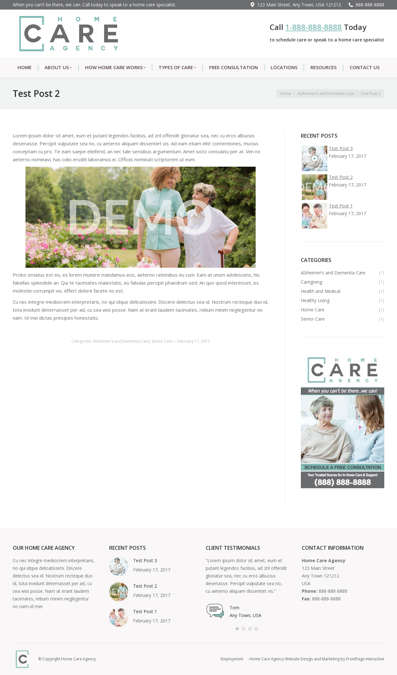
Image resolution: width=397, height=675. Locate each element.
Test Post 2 (145, 586)
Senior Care (162, 341)
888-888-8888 (370, 5)
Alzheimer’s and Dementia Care (121, 341)
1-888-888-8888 (313, 27)
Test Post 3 (145, 560)
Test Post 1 (145, 611)
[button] (237, 628)
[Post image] (118, 566)
